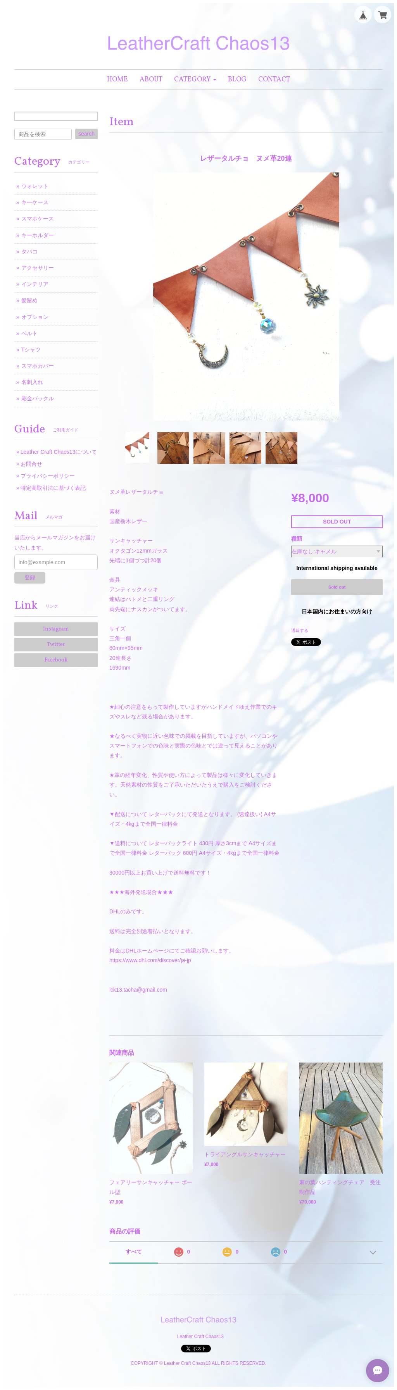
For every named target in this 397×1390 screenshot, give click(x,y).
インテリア (34, 284)
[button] (195, 80)
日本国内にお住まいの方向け (337, 611)
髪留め (29, 300)
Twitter (56, 644)
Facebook (56, 660)
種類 (296, 539)
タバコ (29, 251)
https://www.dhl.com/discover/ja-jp (150, 960)
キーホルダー (37, 235)
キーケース (34, 202)
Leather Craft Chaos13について (59, 452)
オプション (34, 317)
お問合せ (31, 464)
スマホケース (37, 218)
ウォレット (34, 186)
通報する (299, 630)
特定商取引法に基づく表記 (53, 488)
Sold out (337, 587)
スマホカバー (37, 366)
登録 (29, 577)
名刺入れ (32, 382)
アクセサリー (37, 268)
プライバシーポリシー (48, 476)
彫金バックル (37, 398)
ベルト (29, 333)
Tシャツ (31, 349)
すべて (134, 1252)
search (86, 134)
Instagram (56, 629)
